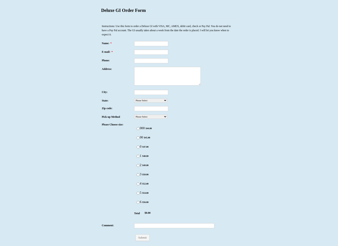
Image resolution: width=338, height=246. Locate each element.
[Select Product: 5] (138, 193)
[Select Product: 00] (138, 137)
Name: (107, 43)
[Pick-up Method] (150, 117)
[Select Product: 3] (138, 174)
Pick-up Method (111, 116)
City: (105, 92)
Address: (107, 69)
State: (105, 100)
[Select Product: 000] (138, 128)
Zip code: (107, 108)
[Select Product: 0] (138, 147)
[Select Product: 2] (138, 165)
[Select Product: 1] (138, 156)
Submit (142, 237)
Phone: (106, 60)
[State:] (150, 100)
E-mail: (107, 51)
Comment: (108, 225)
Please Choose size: (112, 124)
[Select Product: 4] (138, 184)
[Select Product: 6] (138, 202)
